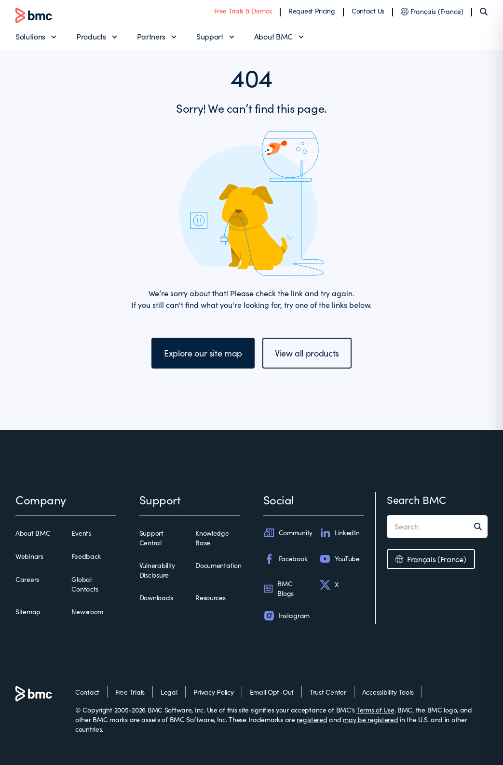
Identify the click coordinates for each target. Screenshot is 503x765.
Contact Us (368, 10)
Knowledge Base (212, 537)
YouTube (339, 559)
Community (288, 533)
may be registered (370, 719)
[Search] (484, 11)
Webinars (29, 556)
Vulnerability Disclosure (157, 570)
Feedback (86, 556)
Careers (27, 579)
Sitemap (28, 611)
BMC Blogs (278, 588)
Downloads (156, 597)
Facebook (285, 559)
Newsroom (87, 611)
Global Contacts (84, 584)
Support (209, 36)
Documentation (218, 565)
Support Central (151, 537)
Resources (210, 597)
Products (91, 36)
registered (312, 719)
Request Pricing (311, 10)
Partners (151, 36)
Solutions (30, 36)
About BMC (273, 36)
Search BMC (416, 499)
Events (81, 533)
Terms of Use (375, 709)
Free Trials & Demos (243, 10)
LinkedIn (339, 533)
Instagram (286, 615)
